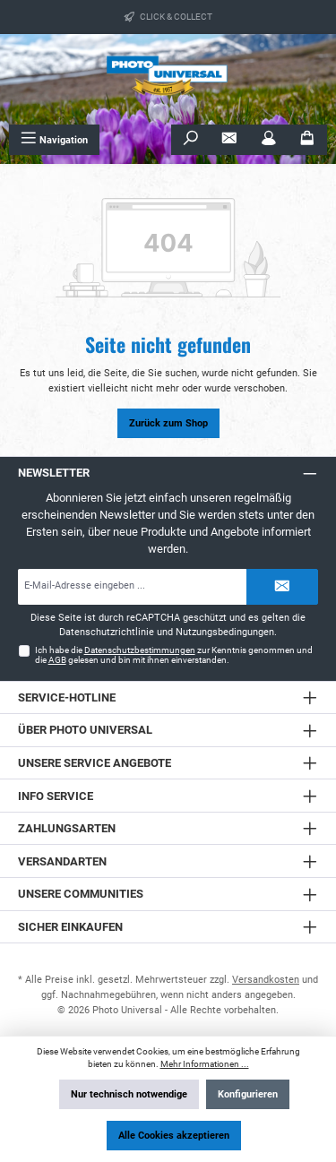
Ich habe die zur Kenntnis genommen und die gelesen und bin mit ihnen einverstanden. (174, 655)
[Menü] (54, 140)
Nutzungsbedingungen (225, 632)
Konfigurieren (248, 1094)
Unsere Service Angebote (94, 763)
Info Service (55, 796)
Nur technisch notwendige (129, 1094)
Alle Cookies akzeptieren (173, 1135)
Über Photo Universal (85, 729)
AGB (57, 660)
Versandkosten (265, 980)
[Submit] (282, 587)
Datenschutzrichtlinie (106, 632)
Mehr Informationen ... (204, 1064)
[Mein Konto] (269, 140)
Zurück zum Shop (168, 423)
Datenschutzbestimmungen (139, 650)
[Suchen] (191, 140)
